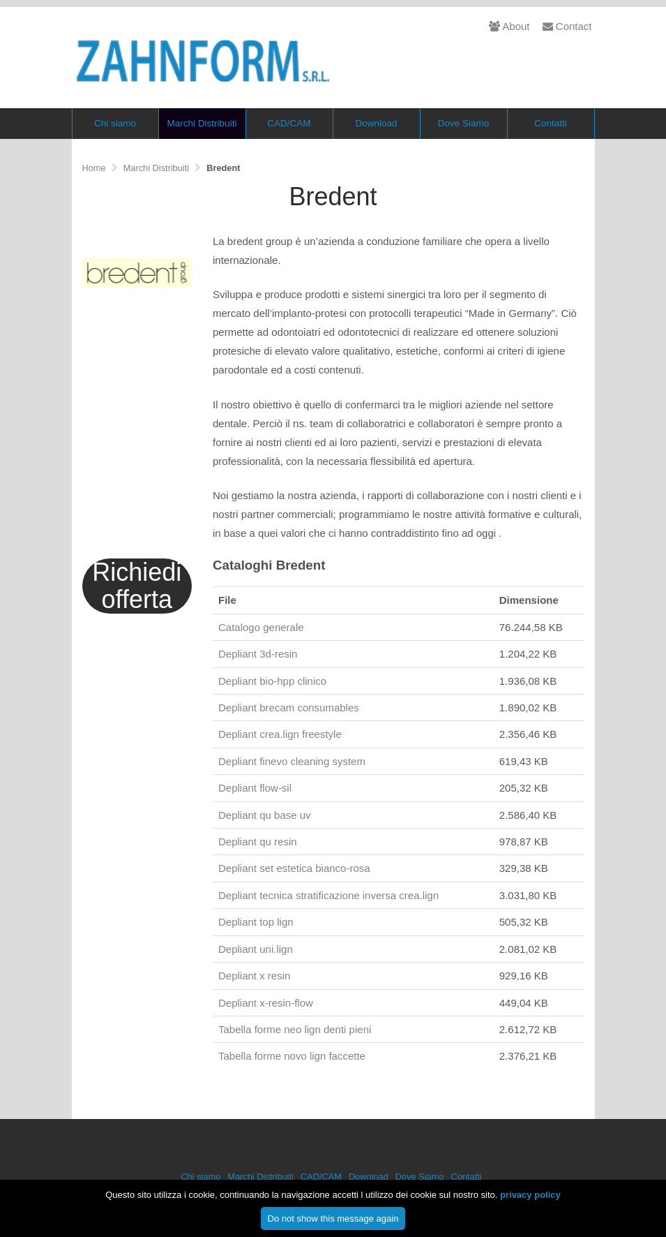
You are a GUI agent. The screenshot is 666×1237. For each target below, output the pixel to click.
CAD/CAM (288, 123)
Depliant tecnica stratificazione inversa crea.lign (328, 895)
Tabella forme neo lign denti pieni (294, 1029)
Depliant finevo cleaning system (291, 761)
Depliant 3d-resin (257, 654)
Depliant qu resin (257, 841)
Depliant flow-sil (255, 788)
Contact (567, 26)
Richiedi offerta (136, 586)
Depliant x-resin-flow (265, 1003)
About (509, 26)
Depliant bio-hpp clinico (272, 681)
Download (376, 123)
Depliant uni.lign (255, 949)
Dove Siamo (464, 123)
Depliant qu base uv (264, 815)
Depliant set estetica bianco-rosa (294, 868)
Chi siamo (115, 123)
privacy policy (530, 1202)
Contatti (550, 123)
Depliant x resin (254, 976)
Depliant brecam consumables (288, 707)
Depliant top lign (256, 922)
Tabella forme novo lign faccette (291, 1056)
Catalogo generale (261, 627)
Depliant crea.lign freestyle (280, 734)
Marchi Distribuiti (202, 123)
